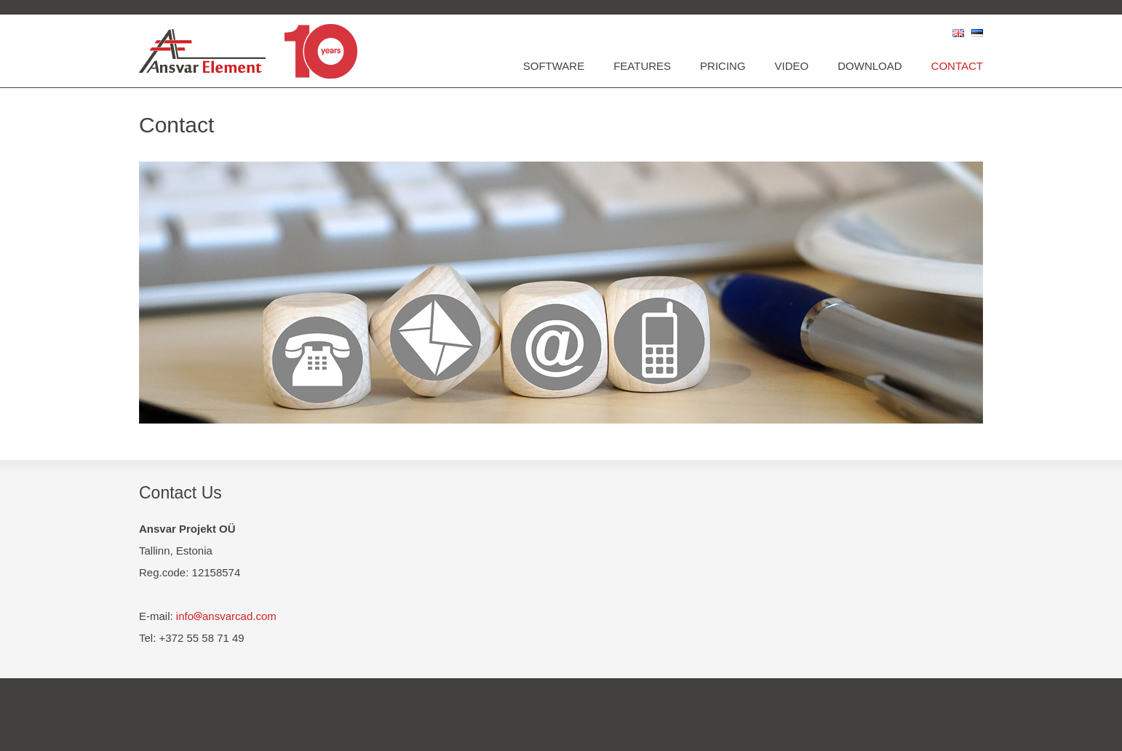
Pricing (723, 66)
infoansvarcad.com (226, 616)
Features (642, 66)
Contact (957, 66)
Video (792, 66)
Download (869, 66)
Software (553, 66)
